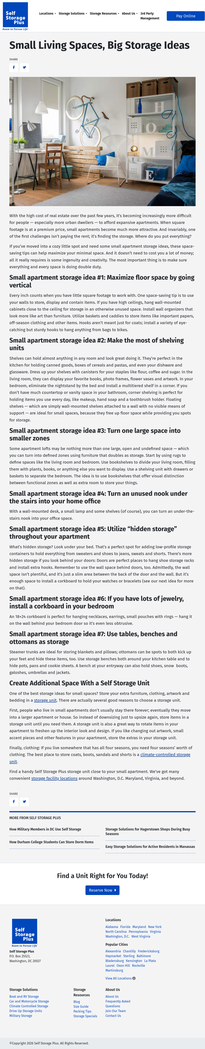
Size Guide (80, 1006)
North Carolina (116, 932)
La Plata (150, 961)
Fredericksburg (148, 951)
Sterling (129, 956)
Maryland (139, 927)
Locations (48, 13)
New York (155, 927)
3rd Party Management (151, 16)
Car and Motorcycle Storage (29, 1001)
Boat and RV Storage (24, 996)
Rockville (138, 966)
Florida (125, 927)
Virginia (155, 932)
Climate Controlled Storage (28, 1006)
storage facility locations (54, 778)
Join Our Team (116, 1011)
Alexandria (113, 951)
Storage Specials (85, 1016)
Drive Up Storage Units (25, 1011)
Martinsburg (114, 970)
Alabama (112, 927)
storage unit (45, 700)
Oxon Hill (123, 966)
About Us (130, 13)
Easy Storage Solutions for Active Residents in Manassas (150, 847)
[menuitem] (49, 16)
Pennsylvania (138, 932)
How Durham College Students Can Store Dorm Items (51, 842)
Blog (76, 1002)
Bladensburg (115, 961)
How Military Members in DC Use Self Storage (45, 829)
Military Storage (20, 1016)
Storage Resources (105, 13)
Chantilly (129, 951)
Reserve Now (102, 890)
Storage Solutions (73, 13)
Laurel (110, 966)
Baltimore (144, 956)
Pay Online (183, 16)
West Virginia (141, 936)
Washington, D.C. (117, 936)
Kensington (134, 961)
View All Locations (121, 978)
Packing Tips (82, 1011)
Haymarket (113, 956)
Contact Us (113, 1016)
